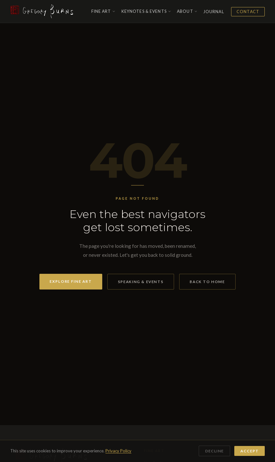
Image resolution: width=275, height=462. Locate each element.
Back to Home (207, 282)
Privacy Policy (118, 450)
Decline (214, 451)
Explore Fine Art (71, 281)
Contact (248, 11)
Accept (249, 451)
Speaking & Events (140, 282)
